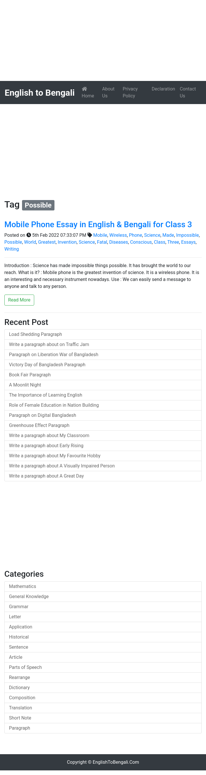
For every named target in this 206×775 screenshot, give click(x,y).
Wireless (118, 235)
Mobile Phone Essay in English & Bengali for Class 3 (98, 224)
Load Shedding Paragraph (35, 334)
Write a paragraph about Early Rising (46, 445)
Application (20, 627)
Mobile (100, 235)
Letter (15, 616)
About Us (108, 92)
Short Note (20, 718)
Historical (19, 637)
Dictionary (19, 687)
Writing (11, 249)
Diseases (118, 242)
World (30, 242)
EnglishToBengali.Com (116, 762)
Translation (20, 708)
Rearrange (19, 677)
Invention (67, 242)
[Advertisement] (103, 40)
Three (173, 242)
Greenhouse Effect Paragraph (39, 425)
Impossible (187, 235)
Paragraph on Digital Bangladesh (42, 415)
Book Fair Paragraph (30, 375)
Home (91, 92)
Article (15, 657)
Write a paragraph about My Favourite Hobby (55, 455)
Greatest (47, 242)
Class (159, 242)
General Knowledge (29, 596)
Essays (188, 242)
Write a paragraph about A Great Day (46, 476)
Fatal (102, 242)
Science (152, 235)
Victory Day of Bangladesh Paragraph (47, 364)
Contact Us (188, 92)
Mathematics (22, 586)
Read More (19, 300)
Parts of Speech (25, 667)
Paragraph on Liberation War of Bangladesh (53, 354)
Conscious (141, 242)
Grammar (18, 606)
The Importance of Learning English (45, 395)
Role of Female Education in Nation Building (54, 405)
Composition (22, 697)
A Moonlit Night (25, 385)
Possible (13, 242)
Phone (135, 235)
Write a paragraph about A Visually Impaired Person (62, 466)
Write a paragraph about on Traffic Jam (49, 344)
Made (168, 235)
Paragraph (19, 728)
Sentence (18, 647)
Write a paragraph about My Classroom (49, 435)
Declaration (163, 89)
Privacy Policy (130, 92)
